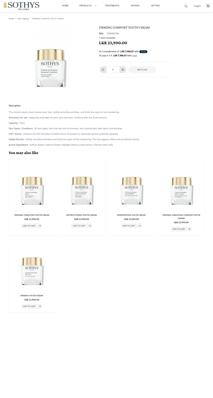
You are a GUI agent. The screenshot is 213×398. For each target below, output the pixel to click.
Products (85, 5)
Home (65, 5)
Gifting (155, 5)
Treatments (112, 5)
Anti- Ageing (23, 18)
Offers (135, 5)
